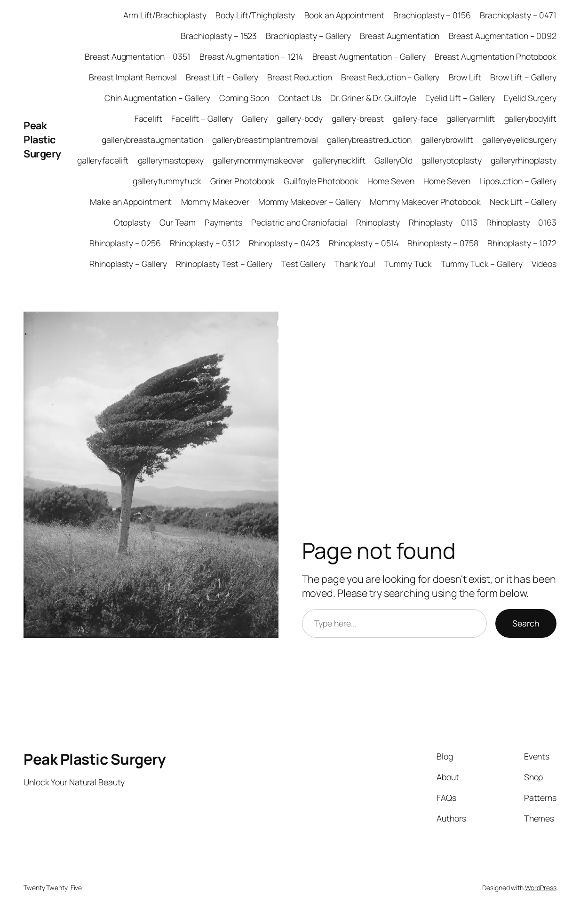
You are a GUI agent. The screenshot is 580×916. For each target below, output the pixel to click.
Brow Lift (465, 77)
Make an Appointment (131, 201)
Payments (223, 222)
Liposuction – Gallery (517, 181)
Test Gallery (303, 263)
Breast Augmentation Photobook (495, 56)
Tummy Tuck (408, 263)
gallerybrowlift (447, 139)
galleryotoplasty (451, 160)
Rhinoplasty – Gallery (128, 263)
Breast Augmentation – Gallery (369, 56)
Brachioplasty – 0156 (432, 15)
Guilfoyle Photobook (321, 181)
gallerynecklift (339, 160)
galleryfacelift (103, 160)
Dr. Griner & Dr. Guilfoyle (373, 97)
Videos (544, 263)
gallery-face (415, 118)
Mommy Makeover (215, 201)
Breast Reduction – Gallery (390, 77)
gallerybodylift (530, 118)
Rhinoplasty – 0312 (204, 243)
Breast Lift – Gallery (222, 77)
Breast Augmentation (399, 35)
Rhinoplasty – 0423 (284, 243)
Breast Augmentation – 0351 (137, 56)
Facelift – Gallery (202, 118)
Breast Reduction (299, 77)
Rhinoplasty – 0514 (363, 243)
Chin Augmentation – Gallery (157, 97)
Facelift (148, 118)
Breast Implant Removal (133, 77)
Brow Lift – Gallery (523, 77)
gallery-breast (358, 118)
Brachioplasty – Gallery (308, 35)
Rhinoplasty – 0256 (125, 243)
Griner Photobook (242, 181)
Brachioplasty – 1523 (219, 35)
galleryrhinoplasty (523, 160)
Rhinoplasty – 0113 (443, 222)
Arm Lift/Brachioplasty (165, 15)
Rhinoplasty (378, 222)
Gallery (254, 118)
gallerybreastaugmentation (152, 139)
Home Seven (390, 181)
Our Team (177, 222)
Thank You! (354, 263)
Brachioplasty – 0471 (518, 15)
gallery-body (300, 118)
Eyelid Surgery (530, 97)
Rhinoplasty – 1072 (521, 243)
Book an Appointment (344, 15)
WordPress (540, 887)
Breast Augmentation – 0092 (502, 35)
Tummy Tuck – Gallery (481, 263)
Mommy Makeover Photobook (425, 201)
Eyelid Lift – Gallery (460, 97)
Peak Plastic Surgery (42, 139)
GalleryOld (393, 160)
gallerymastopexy (171, 160)
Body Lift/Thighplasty (255, 15)
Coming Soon (244, 97)
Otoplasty (132, 222)
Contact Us (299, 97)
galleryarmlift (470, 118)
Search (526, 623)
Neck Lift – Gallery (523, 201)
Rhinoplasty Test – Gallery (224, 263)
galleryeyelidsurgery (519, 139)
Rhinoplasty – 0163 (521, 222)
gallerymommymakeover (258, 160)
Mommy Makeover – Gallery (309, 201)
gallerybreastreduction (369, 139)
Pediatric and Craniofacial (299, 222)
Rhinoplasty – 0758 (442, 243)
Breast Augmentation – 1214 (251, 56)
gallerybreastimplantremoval (265, 139)
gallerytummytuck (167, 181)
